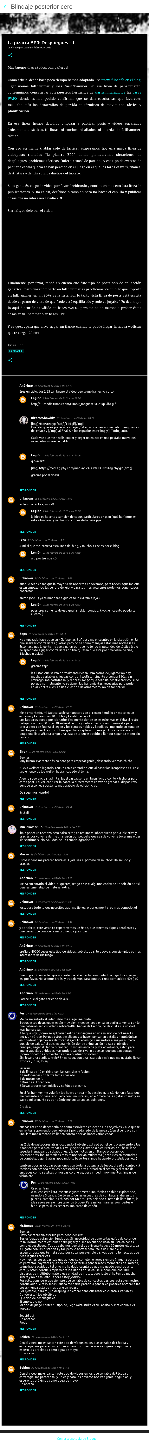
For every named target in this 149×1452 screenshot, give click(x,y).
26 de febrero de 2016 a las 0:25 (62, 827)
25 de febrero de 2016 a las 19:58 (61, 511)
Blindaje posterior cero (42, 6)
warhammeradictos (109, 92)
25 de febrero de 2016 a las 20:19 (75, 418)
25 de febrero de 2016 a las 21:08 (61, 660)
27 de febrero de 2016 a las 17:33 (56, 1182)
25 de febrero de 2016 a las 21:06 (61, 455)
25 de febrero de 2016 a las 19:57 (61, 604)
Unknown (26, 498)
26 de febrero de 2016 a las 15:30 (53, 878)
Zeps (23, 633)
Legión (36, 398)
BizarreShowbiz (43, 418)
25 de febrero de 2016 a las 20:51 (47, 634)
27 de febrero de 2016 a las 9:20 (52, 969)
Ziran (23, 751)
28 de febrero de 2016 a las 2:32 (53, 1225)
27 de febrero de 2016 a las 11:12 (44, 1013)
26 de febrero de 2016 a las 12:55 (49, 854)
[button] (10, 55)
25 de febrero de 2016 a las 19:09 (53, 578)
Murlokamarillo (30, 827)
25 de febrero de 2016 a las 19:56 (61, 398)
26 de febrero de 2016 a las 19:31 (53, 922)
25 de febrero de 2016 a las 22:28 (53, 707)
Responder (27, 490)
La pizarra (15, 351)
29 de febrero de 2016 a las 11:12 (50, 1337)
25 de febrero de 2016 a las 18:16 (46, 540)
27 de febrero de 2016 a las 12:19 (53, 1121)
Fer (21, 1013)
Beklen (24, 1337)
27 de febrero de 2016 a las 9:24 (52, 993)
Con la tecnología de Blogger (75, 1438)
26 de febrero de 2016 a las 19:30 (53, 902)
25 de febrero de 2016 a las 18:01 (53, 498)
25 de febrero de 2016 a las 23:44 (47, 751)
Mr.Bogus (26, 1225)
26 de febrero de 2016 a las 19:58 (53, 945)
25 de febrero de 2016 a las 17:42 (53, 385)
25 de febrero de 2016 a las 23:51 (53, 807)
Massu (24, 854)
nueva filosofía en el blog (120, 80)
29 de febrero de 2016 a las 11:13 (50, 1367)
